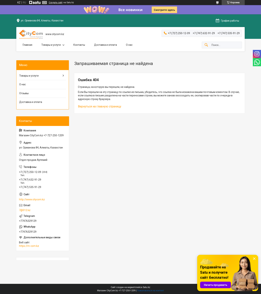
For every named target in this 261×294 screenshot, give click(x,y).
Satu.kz (146, 287)
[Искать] (206, 45)
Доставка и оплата (105, 44)
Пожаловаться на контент (150, 290)
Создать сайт (56, 2)
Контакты (79, 44)
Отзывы (24, 93)
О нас (129, 44)
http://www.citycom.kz (32, 199)
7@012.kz (24, 210)
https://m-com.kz (29, 245)
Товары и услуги (51, 44)
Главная (27, 44)
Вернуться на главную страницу (99, 106)
